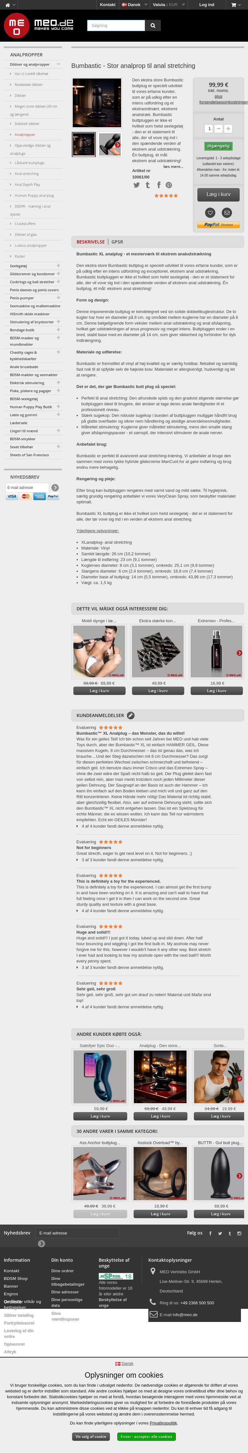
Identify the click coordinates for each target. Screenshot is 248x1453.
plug (98, 542)
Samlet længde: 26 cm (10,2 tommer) (115, 553)
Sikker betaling (18, 1315)
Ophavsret (14, 1344)
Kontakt (107, 4)
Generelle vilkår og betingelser (22, 1304)
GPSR (117, 242)
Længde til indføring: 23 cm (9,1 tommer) (119, 559)
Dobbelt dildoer (26, 123)
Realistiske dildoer (28, 84)
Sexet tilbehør (21, 446)
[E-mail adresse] (27, 489)
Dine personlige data (67, 1302)
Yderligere (117, 144)
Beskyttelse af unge (113, 1302)
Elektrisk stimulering (27, 382)
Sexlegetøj (18, 265)
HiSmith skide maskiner (30, 313)
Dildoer (20, 95)
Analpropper (24, 134)
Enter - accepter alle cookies (146, 1436)
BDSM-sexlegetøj (24, 398)
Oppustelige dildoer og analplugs (30, 149)
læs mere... (173, 166)
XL (84, 542)
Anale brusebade (24, 366)
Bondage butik (22, 329)
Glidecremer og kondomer (32, 273)
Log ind (206, 4)
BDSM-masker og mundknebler (24, 341)
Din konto (62, 1260)
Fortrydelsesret (19, 1322)
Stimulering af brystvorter (32, 321)
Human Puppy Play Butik (31, 406)
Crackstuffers (25, 223)
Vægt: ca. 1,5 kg (96, 582)
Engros (11, 1294)
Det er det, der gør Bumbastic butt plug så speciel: (126, 386)
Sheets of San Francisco (29, 454)
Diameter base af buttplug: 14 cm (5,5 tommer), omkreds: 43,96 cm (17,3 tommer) (157, 576)
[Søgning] (153, 25)
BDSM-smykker (23, 438)
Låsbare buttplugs (29, 162)
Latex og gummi (23, 414)
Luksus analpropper (30, 245)
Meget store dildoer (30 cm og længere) (33, 110)
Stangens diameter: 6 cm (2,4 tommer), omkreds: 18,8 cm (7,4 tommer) (147, 571)
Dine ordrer (62, 1270)
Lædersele (18, 422)
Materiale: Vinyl (95, 548)
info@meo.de (185, 1314)
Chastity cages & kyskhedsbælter (23, 355)
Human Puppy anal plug (34, 195)
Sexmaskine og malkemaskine (35, 305)
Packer (19, 256)
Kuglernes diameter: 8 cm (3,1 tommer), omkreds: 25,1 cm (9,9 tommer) (147, 565)
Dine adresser (65, 1292)
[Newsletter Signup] (54, 489)
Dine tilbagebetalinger (68, 1281)
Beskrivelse (91, 242)
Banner (11, 1286)
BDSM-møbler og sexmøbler (34, 374)
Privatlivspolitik (163, 1423)
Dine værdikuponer (65, 1316)
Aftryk (10, 1351)
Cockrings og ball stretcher (32, 281)
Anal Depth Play (27, 184)
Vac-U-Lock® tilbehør (31, 73)
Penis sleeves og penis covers (34, 289)
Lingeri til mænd (24, 430)
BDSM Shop (16, 1278)
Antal (218, 119)
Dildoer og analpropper (30, 64)
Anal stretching (26, 173)
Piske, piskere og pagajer (30, 390)
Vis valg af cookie (91, 1436)
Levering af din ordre (18, 1333)
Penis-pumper (22, 297)
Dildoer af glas (25, 234)
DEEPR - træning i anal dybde (30, 210)
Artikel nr (141, 171)
